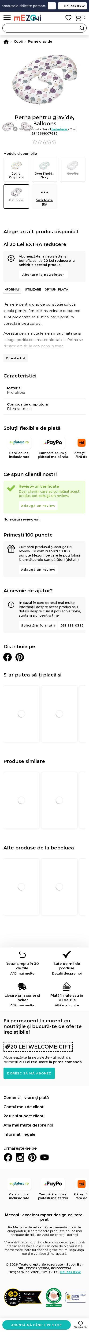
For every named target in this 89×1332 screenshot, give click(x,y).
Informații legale (19, 1134)
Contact (52, 5)
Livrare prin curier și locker (22, 1000)
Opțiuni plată (56, 289)
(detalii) (72, 559)
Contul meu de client (24, 1107)
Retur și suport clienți (24, 1116)
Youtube (44, 1157)
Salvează (80, 1327)
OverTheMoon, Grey (45, 169)
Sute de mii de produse (66, 968)
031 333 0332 (74, 6)
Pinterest (32, 1157)
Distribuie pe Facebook (7, 657)
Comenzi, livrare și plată (26, 1097)
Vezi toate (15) (44, 196)
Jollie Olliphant (16, 169)
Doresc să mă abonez (29, 1073)
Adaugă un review (38, 506)
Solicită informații (38, 625)
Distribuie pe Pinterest (19, 657)
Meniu (7, 18)
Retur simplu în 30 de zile (22, 968)
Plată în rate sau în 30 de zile (66, 1000)
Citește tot (15, 358)
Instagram (20, 1157)
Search (82, 28)
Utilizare (33, 289)
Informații (12, 289)
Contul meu (58, 17)
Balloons (16, 194)
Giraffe (73, 167)
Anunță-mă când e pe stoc (36, 1325)
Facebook (8, 1157)
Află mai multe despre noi (28, 1125)
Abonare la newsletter (43, 274)
